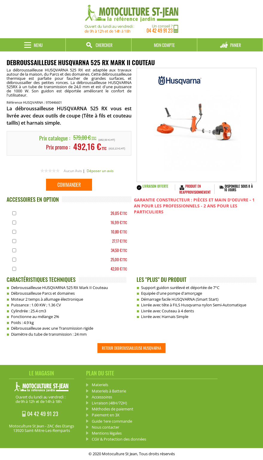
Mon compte (164, 45)
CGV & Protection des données (119, 439)
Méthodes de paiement (112, 409)
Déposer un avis (100, 170)
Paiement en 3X (106, 415)
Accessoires (102, 397)
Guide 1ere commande (112, 421)
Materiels (100, 384)
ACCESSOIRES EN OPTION (33, 199)
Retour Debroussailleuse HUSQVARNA (131, 348)
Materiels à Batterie (109, 391)
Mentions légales (107, 433)
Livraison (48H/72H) (109, 403)
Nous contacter (105, 427)
